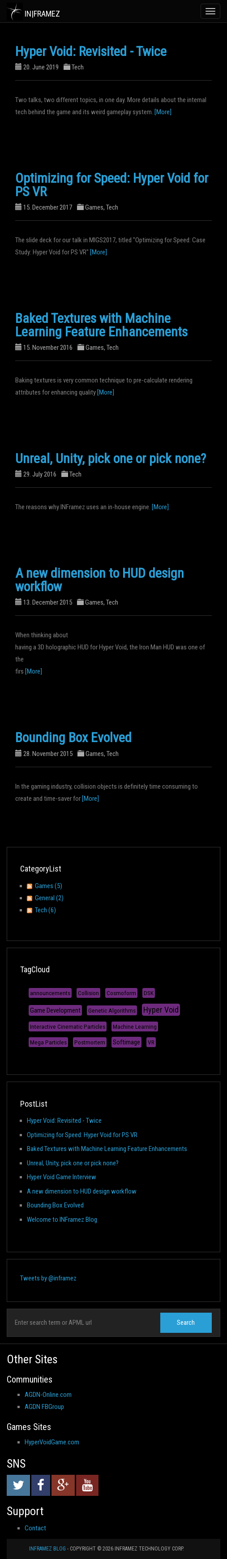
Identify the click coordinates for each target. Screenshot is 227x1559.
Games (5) (48, 886)
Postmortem (89, 1042)
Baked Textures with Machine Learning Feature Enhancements (101, 324)
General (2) (49, 898)
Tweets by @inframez (48, 1278)
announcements (50, 992)
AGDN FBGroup (44, 1407)
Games (94, 207)
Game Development (55, 1010)
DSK (149, 992)
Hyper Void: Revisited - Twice (91, 51)
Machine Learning (135, 1026)
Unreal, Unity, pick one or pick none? (110, 458)
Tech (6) (45, 910)
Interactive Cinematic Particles (67, 1026)
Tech (78, 67)
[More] (162, 112)
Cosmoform (121, 992)
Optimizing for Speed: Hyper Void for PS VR (111, 184)
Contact (35, 1528)
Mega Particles (48, 1042)
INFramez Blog (47, 1549)
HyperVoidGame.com (52, 1442)
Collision (88, 992)
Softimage (126, 1042)
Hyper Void (161, 1009)
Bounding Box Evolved (73, 737)
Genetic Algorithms (112, 1010)
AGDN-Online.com (48, 1395)
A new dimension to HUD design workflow (99, 579)
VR (151, 1042)
